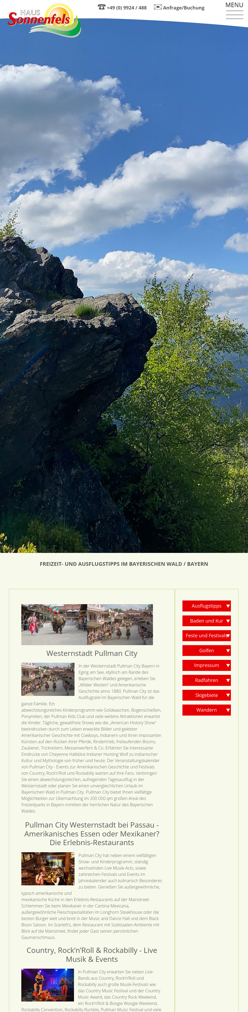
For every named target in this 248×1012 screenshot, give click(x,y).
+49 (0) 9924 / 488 (127, 7)
